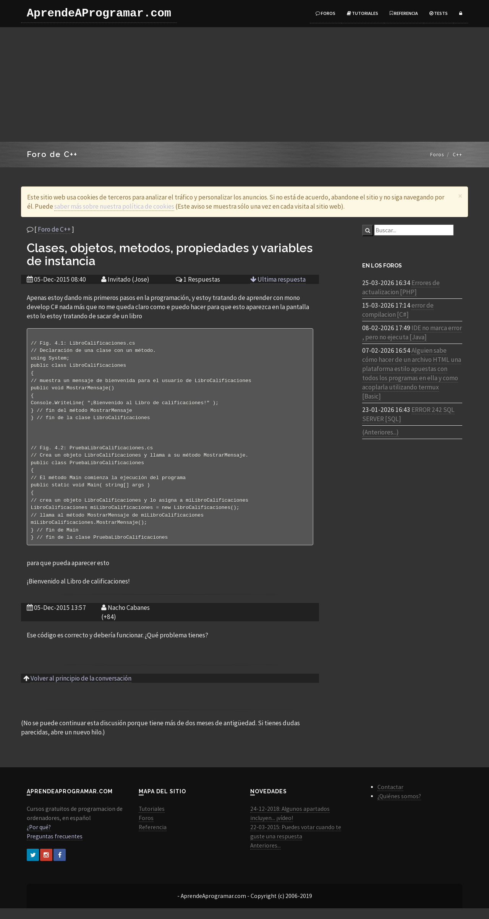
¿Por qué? (39, 837)
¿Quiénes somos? (399, 806)
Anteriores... (265, 856)
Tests (438, 13)
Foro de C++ (54, 229)
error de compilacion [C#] (398, 310)
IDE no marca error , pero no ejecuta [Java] (412, 332)
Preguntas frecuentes (55, 847)
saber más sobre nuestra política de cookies (114, 206)
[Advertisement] (244, 84)
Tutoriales (362, 13)
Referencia (404, 13)
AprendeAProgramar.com (99, 13)
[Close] (460, 196)
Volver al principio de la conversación (81, 689)
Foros (325, 13)
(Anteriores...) (380, 432)
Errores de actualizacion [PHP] (401, 287)
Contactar (390, 797)
